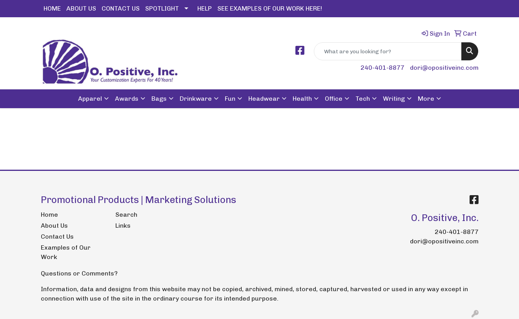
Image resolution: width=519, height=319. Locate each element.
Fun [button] (230, 98)
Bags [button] (159, 98)
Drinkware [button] (196, 98)
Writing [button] (394, 98)
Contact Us (57, 236)
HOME (52, 8)
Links (123, 225)
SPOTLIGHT (162, 8)
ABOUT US (81, 8)
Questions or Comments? (79, 273)
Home (49, 214)
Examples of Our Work (66, 252)
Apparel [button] (90, 98)
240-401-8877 (382, 67)
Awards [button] (126, 98)
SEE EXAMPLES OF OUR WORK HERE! (269, 8)
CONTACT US (121, 8)
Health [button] (302, 98)
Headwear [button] (264, 98)
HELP (204, 8)
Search (126, 214)
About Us (54, 225)
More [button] (426, 98)
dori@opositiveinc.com (444, 67)
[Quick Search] (388, 51)
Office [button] (333, 98)
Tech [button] (362, 98)
